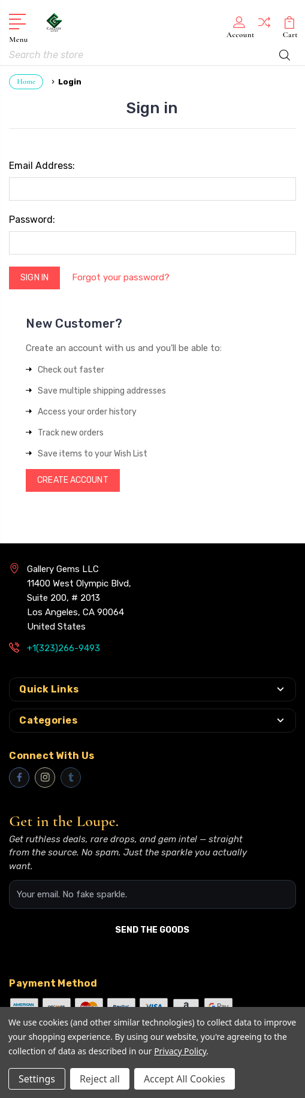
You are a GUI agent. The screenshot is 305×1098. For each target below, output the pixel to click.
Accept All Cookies (184, 1078)
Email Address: (42, 165)
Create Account (72, 480)
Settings (37, 1078)
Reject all (100, 1078)
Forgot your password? (121, 277)
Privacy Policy (180, 1051)
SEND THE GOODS (152, 930)
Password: (32, 219)
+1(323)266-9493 (63, 648)
